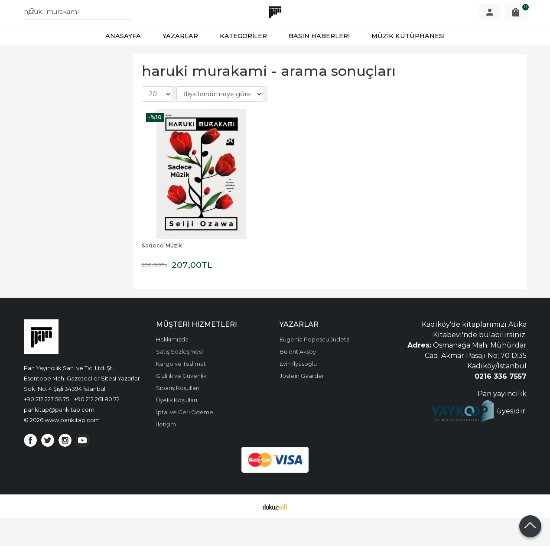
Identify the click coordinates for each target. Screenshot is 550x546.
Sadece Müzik (162, 273)
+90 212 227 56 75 (46, 427)
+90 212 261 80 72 (97, 427)
